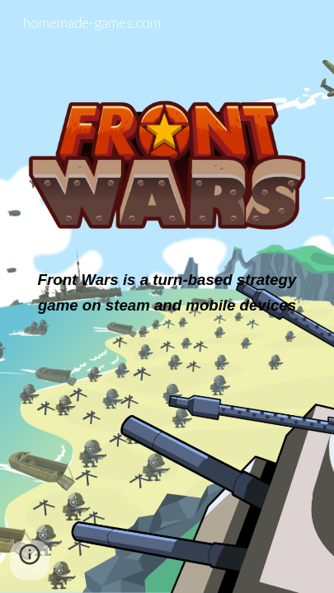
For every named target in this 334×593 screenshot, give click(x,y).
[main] (167, 292)
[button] (29, 560)
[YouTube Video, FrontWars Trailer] (167, 424)
